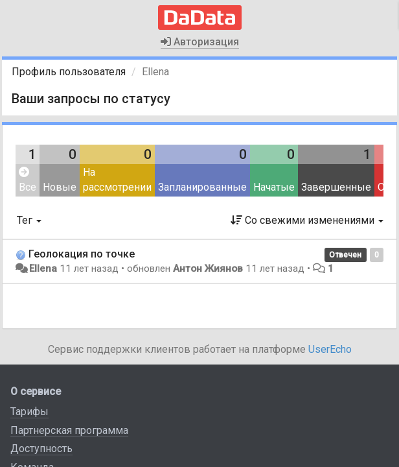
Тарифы (29, 411)
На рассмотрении (117, 179)
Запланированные (202, 187)
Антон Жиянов (208, 268)
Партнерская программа (69, 430)
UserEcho (330, 349)
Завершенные (336, 187)
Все (27, 180)
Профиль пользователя (69, 72)
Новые (59, 187)
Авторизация (200, 42)
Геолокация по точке (81, 254)
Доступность (41, 448)
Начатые (274, 187)
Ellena (43, 268)
